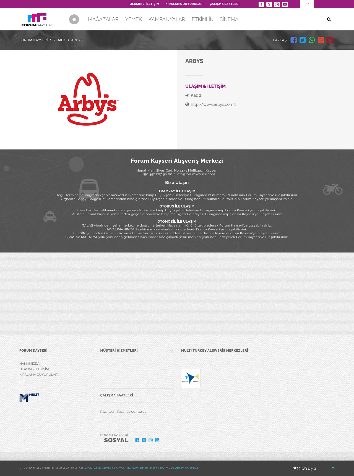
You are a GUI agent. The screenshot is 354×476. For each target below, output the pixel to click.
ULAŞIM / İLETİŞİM (144, 4)
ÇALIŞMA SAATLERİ (225, 4)
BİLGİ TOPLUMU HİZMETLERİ (130, 468)
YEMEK (133, 19)
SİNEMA (229, 19)
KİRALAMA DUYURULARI (184, 4)
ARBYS (77, 40)
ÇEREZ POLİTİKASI (187, 468)
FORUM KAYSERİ (33, 40)
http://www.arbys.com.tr (214, 104)
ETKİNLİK (202, 19)
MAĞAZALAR (103, 19)
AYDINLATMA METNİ (97, 468)
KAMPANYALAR (167, 19)
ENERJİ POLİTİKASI (162, 468)
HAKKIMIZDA (29, 363)
